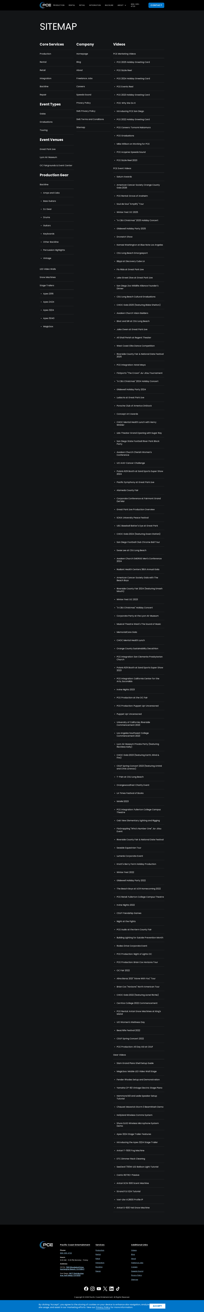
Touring (44, 130)
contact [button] (156, 5)
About (79, 70)
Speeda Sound (83, 94)
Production (59, 5)
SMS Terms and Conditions (90, 119)
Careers (80, 86)
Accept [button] (157, 1306)
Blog (78, 62)
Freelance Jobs (84, 78)
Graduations (46, 122)
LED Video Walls (48, 269)
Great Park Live (48, 149)
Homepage (82, 54)
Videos (134, 1250)
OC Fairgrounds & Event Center (56, 165)
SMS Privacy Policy (85, 111)
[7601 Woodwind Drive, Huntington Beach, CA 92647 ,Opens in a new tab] (72, 1268)
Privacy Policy (83, 103)
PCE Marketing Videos (124, 54)
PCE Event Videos (122, 168)
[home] (45, 5)
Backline (109, 5)
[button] (122, 5)
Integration (95, 5)
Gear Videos (119, 1055)
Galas (43, 113)
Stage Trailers (47, 285)
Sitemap (80, 127)
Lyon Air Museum (48, 157)
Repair (43, 94)
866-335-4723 (135, 5)
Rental (72, 5)
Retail (82, 5)
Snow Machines (48, 277)
